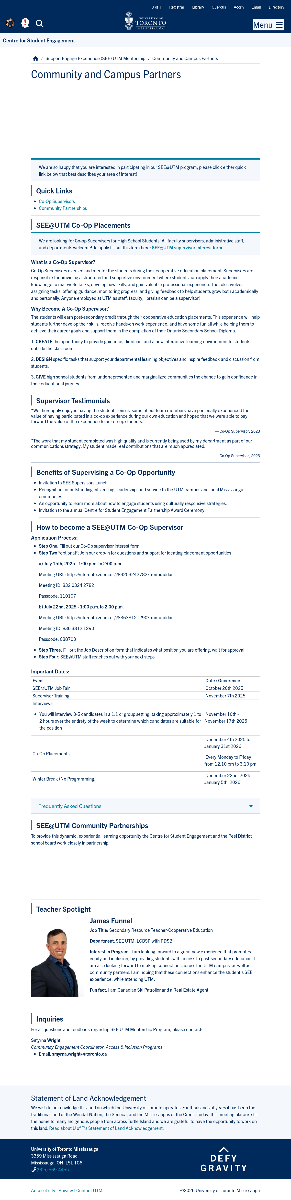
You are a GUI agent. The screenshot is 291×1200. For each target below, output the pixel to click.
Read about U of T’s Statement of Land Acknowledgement (106, 1128)
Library (198, 6)
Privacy (65, 1189)
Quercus (219, 6)
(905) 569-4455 (53, 1169)
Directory (276, 6)
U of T (156, 6)
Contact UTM (89, 1189)
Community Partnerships (63, 208)
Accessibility (43, 1189)
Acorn (239, 6)
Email (256, 6)
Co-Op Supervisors (57, 201)
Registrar (176, 6)
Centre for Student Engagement (39, 40)
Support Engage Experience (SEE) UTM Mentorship (95, 58)
